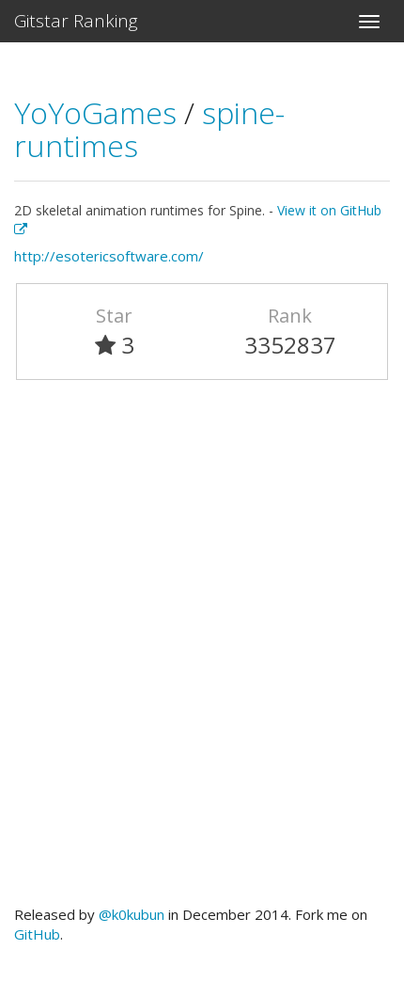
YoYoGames (99, 112)
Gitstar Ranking (76, 20)
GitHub (37, 934)
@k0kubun (131, 914)
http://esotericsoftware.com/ (109, 255)
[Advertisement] (202, 651)
